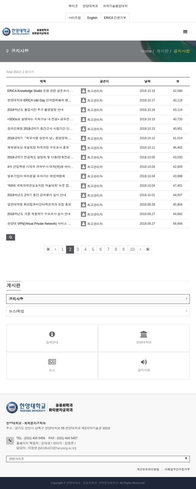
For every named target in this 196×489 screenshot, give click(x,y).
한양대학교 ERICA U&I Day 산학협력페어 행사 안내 (42, 100)
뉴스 (52, 365)
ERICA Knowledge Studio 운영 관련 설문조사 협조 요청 (45, 91)
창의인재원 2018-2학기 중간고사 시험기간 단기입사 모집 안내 (49, 128)
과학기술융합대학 (115, 6)
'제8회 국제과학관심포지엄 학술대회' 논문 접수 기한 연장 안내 (50, 185)
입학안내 (52, 337)
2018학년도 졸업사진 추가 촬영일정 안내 (35, 110)
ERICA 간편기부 (115, 18)
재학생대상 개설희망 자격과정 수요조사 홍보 (38, 147)
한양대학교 (90, 6)
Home (146, 51)
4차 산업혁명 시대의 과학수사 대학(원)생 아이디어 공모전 (47, 167)
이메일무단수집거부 (177, 469)
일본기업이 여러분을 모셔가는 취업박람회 (36, 176)
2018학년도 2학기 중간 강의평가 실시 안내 (36, 195)
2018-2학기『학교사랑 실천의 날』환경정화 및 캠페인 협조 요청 (51, 138)
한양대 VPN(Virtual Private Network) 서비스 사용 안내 (44, 223)
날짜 (147, 81)
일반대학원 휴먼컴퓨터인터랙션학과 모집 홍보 (39, 204)
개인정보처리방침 (148, 469)
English (92, 18)
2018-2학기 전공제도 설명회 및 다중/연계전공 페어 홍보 (45, 157)
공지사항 (16, 299)
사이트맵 (75, 18)
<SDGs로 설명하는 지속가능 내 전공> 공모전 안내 (41, 119)
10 (132, 249)
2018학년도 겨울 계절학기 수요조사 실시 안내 (38, 214)
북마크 (73, 6)
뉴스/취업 (16, 311)
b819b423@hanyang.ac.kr (57, 448)
